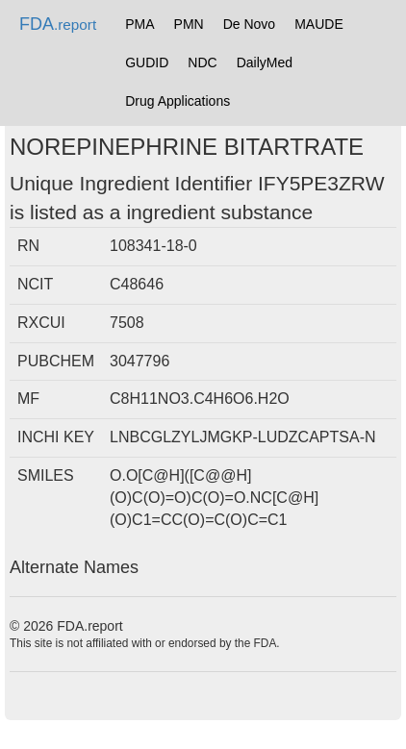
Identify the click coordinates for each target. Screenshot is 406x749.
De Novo (249, 24)
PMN (189, 24)
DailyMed (264, 62)
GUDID (146, 62)
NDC (202, 62)
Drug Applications (177, 101)
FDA (57, 24)
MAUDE (318, 24)
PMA (139, 24)
